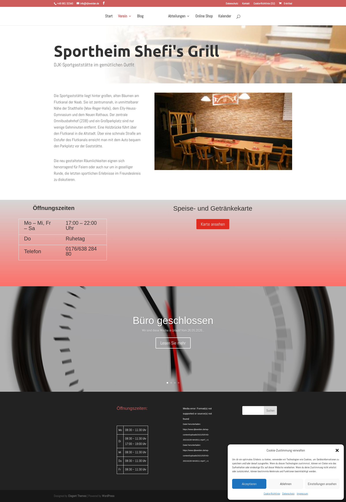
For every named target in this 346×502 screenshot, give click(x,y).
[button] (337, 450)
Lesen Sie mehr (173, 343)
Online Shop (202, 17)
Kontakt (246, 3)
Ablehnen (285, 484)
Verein (124, 17)
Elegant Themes (77, 496)
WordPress (108, 496)
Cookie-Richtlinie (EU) (264, 3)
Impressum (302, 493)
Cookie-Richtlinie (272, 493)
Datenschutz (288, 493)
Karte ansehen (213, 224)
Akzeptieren (249, 484)
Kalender (223, 17)
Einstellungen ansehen (322, 484)
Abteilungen (175, 17)
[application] (204, 420)
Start (110, 17)
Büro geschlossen (173, 320)
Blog (142, 17)
